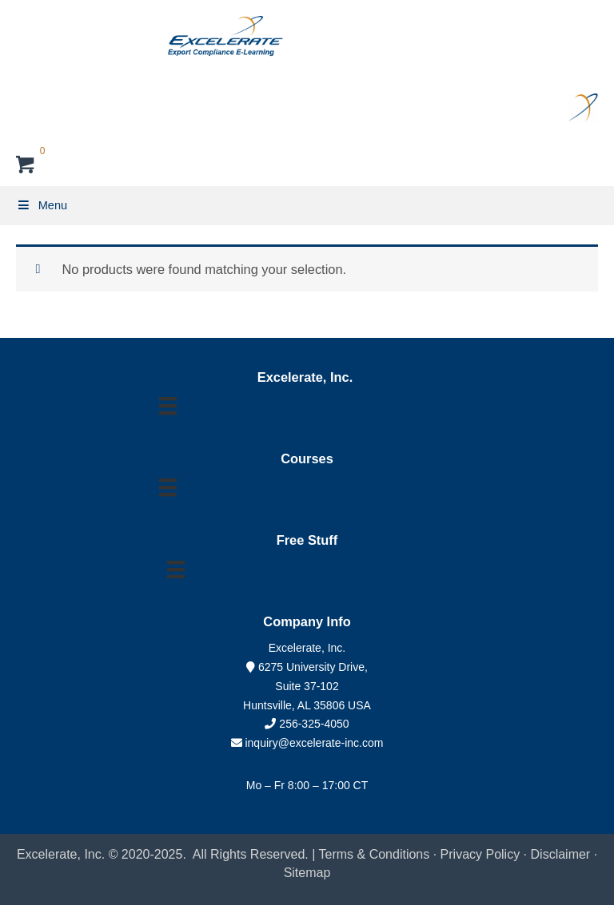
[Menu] (168, 406)
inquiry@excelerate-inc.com (307, 742)
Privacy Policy (480, 854)
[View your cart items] (26, 166)
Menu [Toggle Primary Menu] (41, 205)
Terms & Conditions (374, 854)
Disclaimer (562, 854)
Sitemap (307, 872)
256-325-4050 (314, 723)
